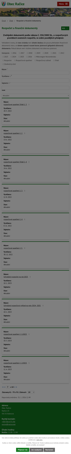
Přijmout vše (22, 450)
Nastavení (49, 450)
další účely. (40, 440)
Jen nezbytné (36, 450)
